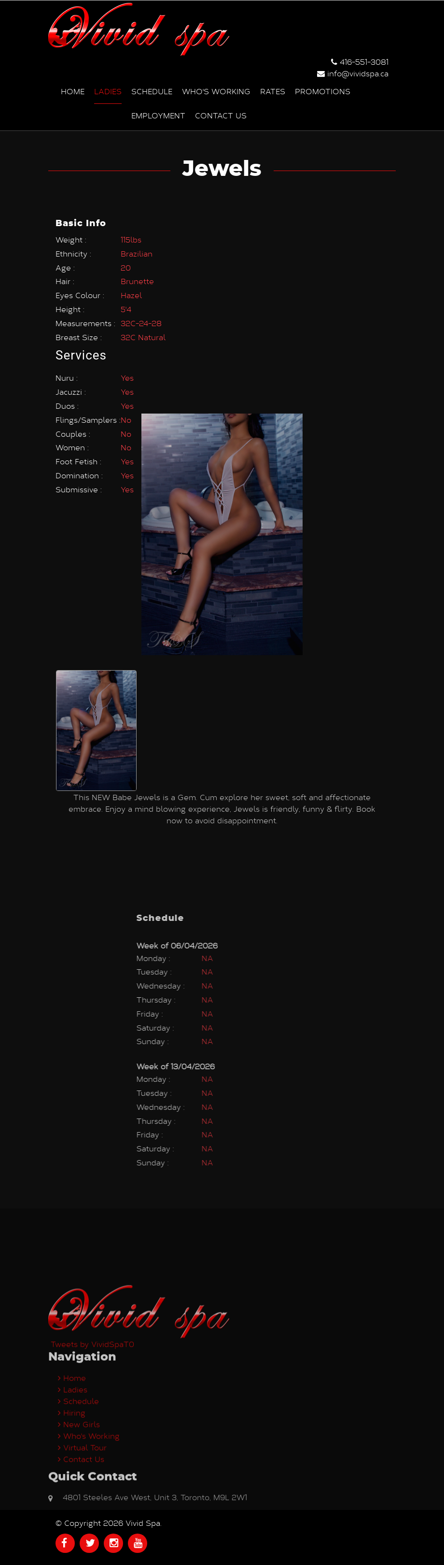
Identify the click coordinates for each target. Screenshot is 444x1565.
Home (72, 90)
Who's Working (216, 90)
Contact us (221, 114)
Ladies (108, 90)
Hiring (71, 1509)
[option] (96, 595)
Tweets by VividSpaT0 (92, 1440)
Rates (272, 90)
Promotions (322, 90)
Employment (158, 114)
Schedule (151, 90)
